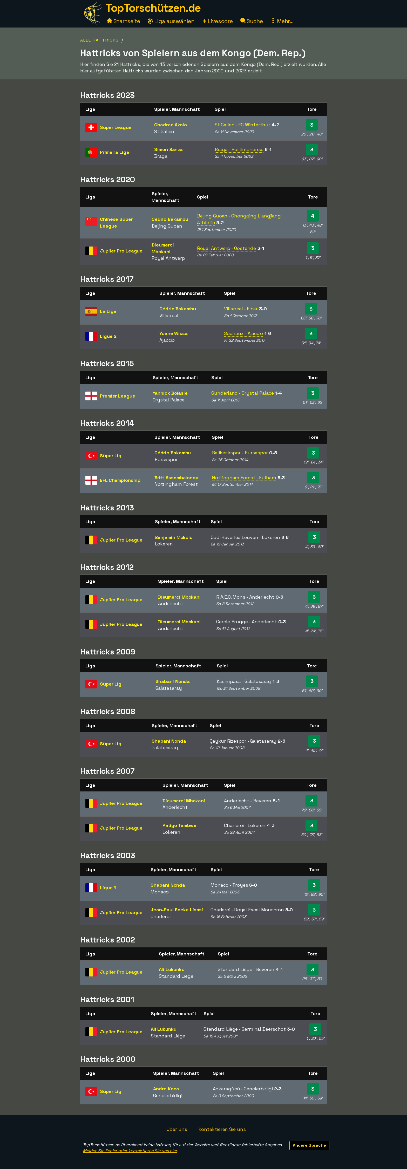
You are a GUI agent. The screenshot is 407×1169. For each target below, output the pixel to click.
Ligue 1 (108, 888)
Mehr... (282, 21)
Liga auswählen (171, 21)
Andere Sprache (309, 1145)
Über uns (176, 1129)
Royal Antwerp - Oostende (226, 248)
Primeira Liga (114, 152)
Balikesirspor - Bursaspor (240, 453)
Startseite (123, 21)
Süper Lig (110, 456)
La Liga (108, 311)
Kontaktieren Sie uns (222, 1129)
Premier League (117, 396)
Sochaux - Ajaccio (243, 333)
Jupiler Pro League (121, 251)
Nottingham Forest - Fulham (244, 478)
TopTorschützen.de (153, 8)
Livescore (217, 21)
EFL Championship (120, 480)
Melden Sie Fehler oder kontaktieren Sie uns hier (130, 1150)
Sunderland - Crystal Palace (242, 393)
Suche (251, 21)
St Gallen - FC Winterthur (242, 125)
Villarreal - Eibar (241, 309)
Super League (116, 127)
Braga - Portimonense (239, 149)
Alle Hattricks (99, 40)
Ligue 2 (108, 336)
